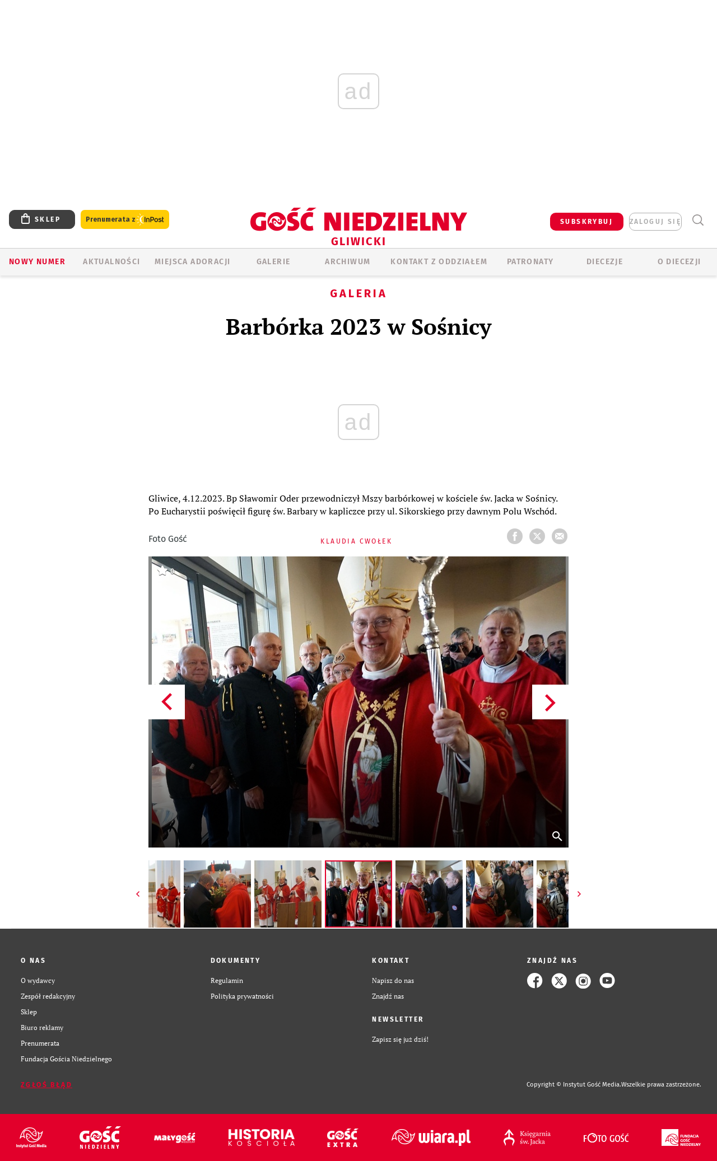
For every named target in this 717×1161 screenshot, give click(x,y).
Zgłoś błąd (46, 1085)
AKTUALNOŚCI (111, 261)
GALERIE (274, 261)
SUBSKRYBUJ (586, 222)
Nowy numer (37, 261)
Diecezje (604, 261)
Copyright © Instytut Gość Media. (574, 1084)
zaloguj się (655, 222)
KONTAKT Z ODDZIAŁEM (438, 261)
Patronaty (530, 261)
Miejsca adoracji (192, 261)
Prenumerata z (125, 219)
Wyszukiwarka (697, 220)
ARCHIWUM (347, 261)
